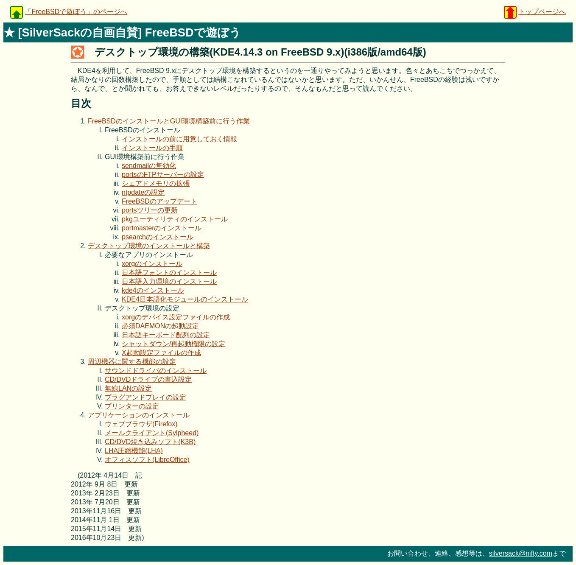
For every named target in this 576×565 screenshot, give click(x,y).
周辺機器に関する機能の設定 (132, 361)
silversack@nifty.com (520, 553)
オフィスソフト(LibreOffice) (147, 459)
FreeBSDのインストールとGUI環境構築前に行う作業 (169, 121)
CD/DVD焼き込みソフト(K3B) (150, 441)
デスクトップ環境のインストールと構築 (149, 245)
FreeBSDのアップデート (159, 201)
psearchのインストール (157, 237)
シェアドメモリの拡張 (156, 183)
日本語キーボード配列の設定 (166, 334)
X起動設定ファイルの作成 (161, 352)
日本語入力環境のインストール (169, 281)
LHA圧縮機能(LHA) (134, 450)
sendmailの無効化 (149, 165)
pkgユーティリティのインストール (175, 219)
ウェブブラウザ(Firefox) (141, 424)
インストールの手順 (152, 147)
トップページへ (542, 11)
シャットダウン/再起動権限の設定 (173, 343)
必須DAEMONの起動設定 (160, 326)
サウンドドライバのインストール (156, 370)
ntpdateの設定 (143, 192)
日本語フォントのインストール (169, 272)
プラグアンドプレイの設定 (145, 397)
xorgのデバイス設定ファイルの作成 (176, 317)
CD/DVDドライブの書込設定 (148, 379)
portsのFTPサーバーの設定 (163, 174)
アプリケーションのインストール (139, 415)
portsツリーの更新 (150, 210)
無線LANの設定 (128, 388)
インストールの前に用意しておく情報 (179, 139)
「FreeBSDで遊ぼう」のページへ (76, 11)
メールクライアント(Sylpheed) (152, 432)
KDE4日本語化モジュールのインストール (185, 299)
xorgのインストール (152, 263)
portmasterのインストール (161, 228)
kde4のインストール (153, 290)
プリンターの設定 (132, 406)
